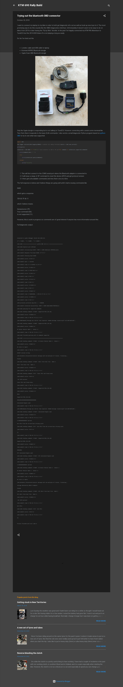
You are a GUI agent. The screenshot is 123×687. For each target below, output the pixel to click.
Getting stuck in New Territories (31, 602)
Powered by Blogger (61, 681)
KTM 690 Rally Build (30, 5)
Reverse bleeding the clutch (29, 653)
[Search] (109, 6)
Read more (101, 621)
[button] (104, 16)
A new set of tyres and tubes (30, 627)
